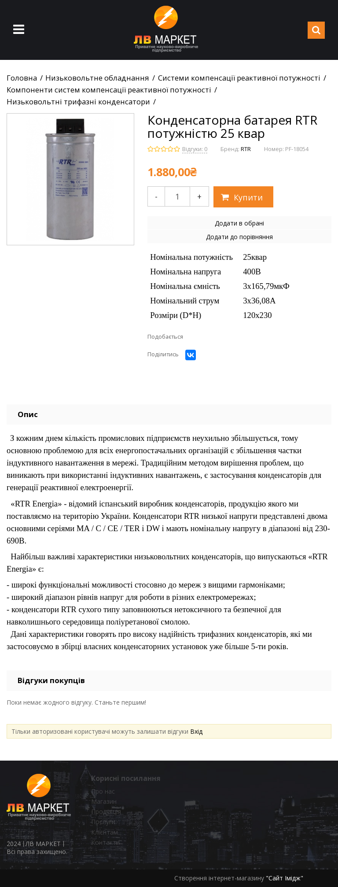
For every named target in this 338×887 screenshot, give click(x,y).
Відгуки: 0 (194, 149)
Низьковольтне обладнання (97, 78)
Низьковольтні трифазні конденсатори (78, 102)
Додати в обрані (239, 223)
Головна (22, 78)
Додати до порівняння (239, 237)
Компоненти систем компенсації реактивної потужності (109, 90)
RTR (246, 149)
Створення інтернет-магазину (219, 878)
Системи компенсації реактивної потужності (239, 78)
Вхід (196, 731)
